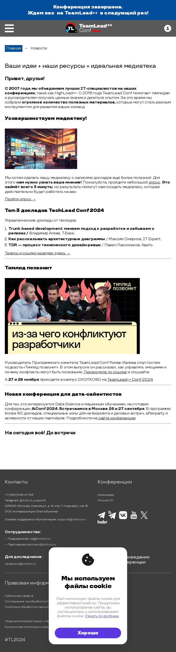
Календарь (106, 494)
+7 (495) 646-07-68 (19, 494)
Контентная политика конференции (32, 627)
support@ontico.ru (71, 519)
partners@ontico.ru (41, 544)
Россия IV (105, 500)
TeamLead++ (81, 13)
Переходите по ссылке (105, 372)
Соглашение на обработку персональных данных (43, 601)
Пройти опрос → (20, 199)
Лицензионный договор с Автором (32, 621)
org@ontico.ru (39, 538)
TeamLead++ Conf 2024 (130, 379)
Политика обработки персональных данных (38, 607)
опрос (154, 182)
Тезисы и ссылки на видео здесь (35, 253)
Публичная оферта (19, 596)
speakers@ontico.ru (20, 563)
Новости (39, 48)
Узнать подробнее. (102, 616)
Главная (13, 48)
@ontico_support (33, 500)
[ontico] (167, 28)
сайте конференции (116, 418)
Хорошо (88, 633)
